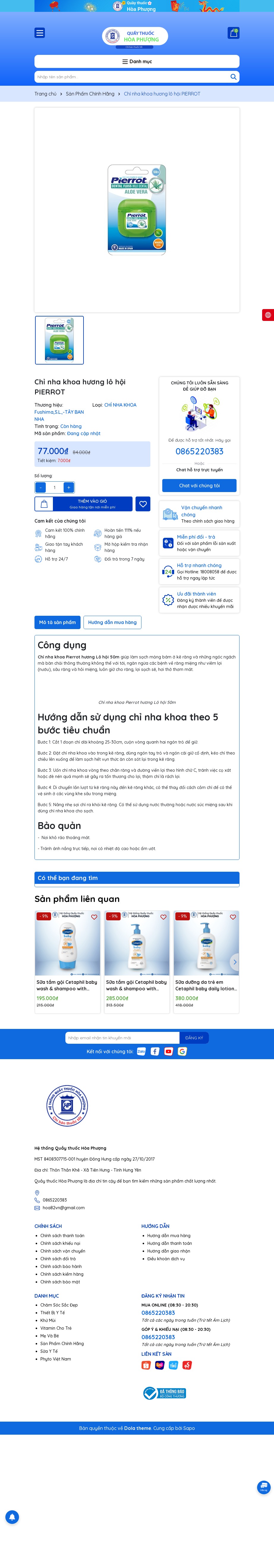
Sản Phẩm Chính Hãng (62, 1343)
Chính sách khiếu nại (60, 1243)
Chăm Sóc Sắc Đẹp (59, 1305)
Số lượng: (43, 475)
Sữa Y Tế (49, 1351)
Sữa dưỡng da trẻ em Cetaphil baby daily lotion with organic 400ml (204, 985)
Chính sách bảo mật (60, 1282)
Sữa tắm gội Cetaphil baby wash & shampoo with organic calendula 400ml (136, 985)
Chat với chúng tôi (199, 486)
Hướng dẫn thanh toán (169, 1243)
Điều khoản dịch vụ (166, 1258)
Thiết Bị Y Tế (52, 1312)
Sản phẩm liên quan (77, 898)
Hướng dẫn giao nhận (168, 1251)
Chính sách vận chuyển (62, 1251)
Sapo (189, 1428)
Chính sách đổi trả (58, 1258)
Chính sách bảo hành (61, 1266)
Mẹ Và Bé (49, 1336)
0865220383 (199, 451)
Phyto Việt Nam (55, 1359)
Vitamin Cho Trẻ (56, 1328)
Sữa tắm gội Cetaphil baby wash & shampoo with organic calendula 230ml (67, 985)
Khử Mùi (48, 1320)
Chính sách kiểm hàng (62, 1274)
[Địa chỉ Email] (137, 1038)
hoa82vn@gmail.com (64, 1207)
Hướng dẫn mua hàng (168, 1235)
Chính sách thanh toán (62, 1235)
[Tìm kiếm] (233, 76)
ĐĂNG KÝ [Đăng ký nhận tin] (194, 1037)
